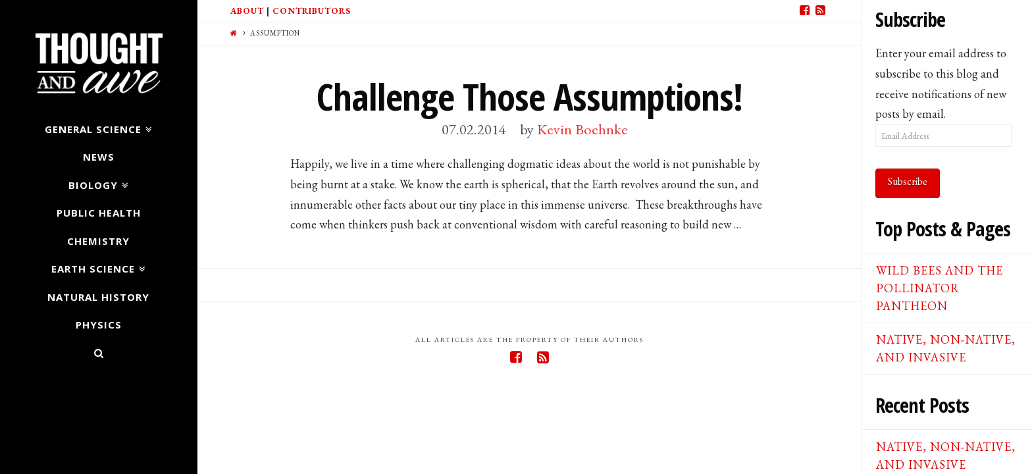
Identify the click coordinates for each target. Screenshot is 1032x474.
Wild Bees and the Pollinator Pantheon (939, 288)
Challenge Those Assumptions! (529, 96)
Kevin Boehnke (582, 129)
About (247, 10)
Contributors (311, 10)
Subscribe (907, 181)
